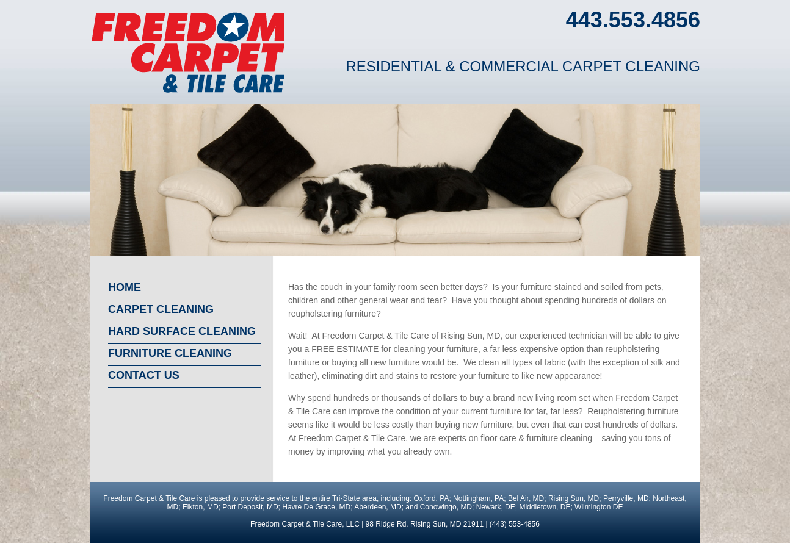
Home (124, 287)
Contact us (143, 375)
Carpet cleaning (161, 309)
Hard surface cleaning (182, 331)
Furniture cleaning (170, 353)
